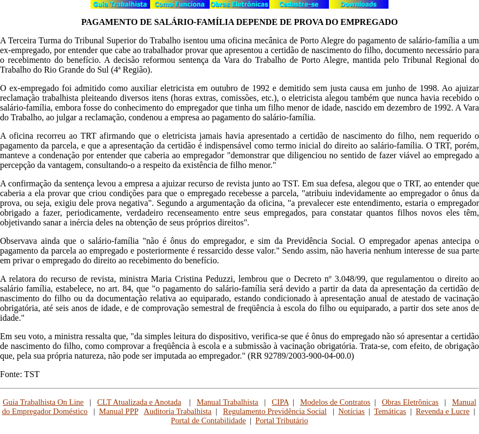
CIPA (279, 402)
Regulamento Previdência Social (275, 411)
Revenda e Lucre (442, 411)
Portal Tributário (281, 420)
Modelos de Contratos (335, 402)
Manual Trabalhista (227, 402)
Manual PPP (118, 411)
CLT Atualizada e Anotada (139, 402)
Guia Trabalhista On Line (43, 402)
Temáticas (390, 411)
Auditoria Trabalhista (177, 411)
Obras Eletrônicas (410, 402)
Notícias (351, 411)
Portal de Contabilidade (208, 420)
